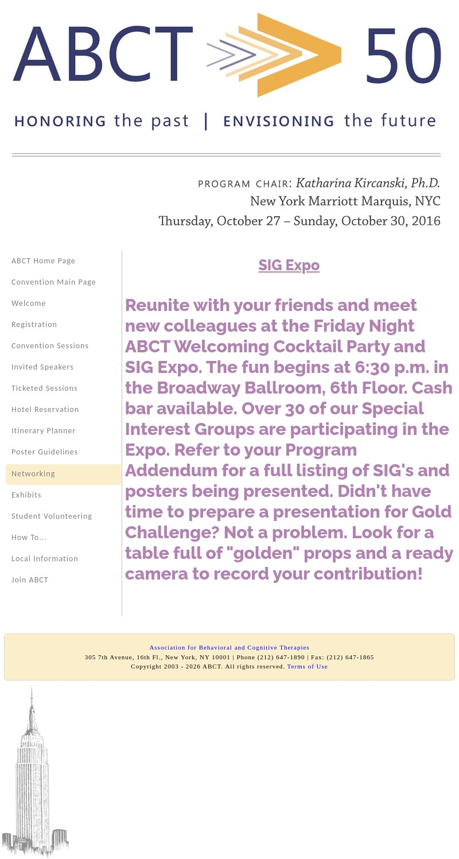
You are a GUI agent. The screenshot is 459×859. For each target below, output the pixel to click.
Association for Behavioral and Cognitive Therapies (229, 647)
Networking (33, 474)
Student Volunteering (51, 516)
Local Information (45, 558)
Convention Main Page (53, 282)
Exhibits (26, 495)
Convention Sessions (50, 346)
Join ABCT (30, 580)
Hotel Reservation (45, 409)
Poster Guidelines (44, 452)
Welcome (28, 303)
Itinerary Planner (43, 431)
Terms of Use (307, 666)
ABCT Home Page (43, 261)
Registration (34, 324)
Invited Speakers (42, 367)
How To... (29, 537)
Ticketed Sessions (44, 388)
